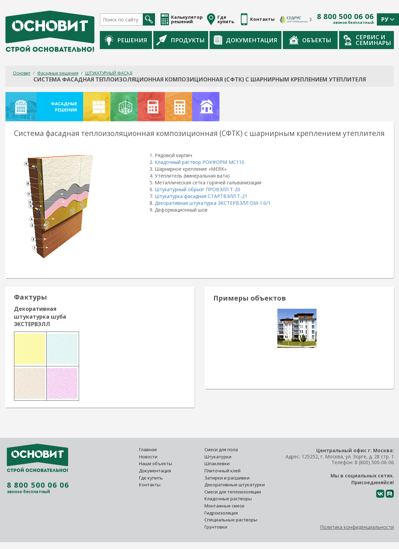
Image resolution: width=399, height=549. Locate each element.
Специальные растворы (230, 520)
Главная (148, 449)
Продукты (180, 39)
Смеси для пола (221, 449)
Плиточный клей (223, 471)
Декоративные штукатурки (234, 485)
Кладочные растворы (228, 498)
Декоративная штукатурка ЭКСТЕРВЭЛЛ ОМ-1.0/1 (213, 203)
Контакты (149, 485)
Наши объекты (155, 463)
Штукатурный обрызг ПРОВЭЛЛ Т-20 (197, 189)
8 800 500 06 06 (345, 16)
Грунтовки (215, 527)
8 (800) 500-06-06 (374, 462)
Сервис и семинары (367, 40)
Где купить (151, 478)
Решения (126, 40)
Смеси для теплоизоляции (232, 492)
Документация (245, 40)
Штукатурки (217, 457)
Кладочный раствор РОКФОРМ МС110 (199, 162)
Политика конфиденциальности (357, 527)
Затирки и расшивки (226, 478)
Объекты (310, 39)
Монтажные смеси (224, 506)
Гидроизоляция (221, 513)
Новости (148, 457)
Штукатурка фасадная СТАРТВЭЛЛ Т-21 (201, 196)
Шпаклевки (217, 463)
